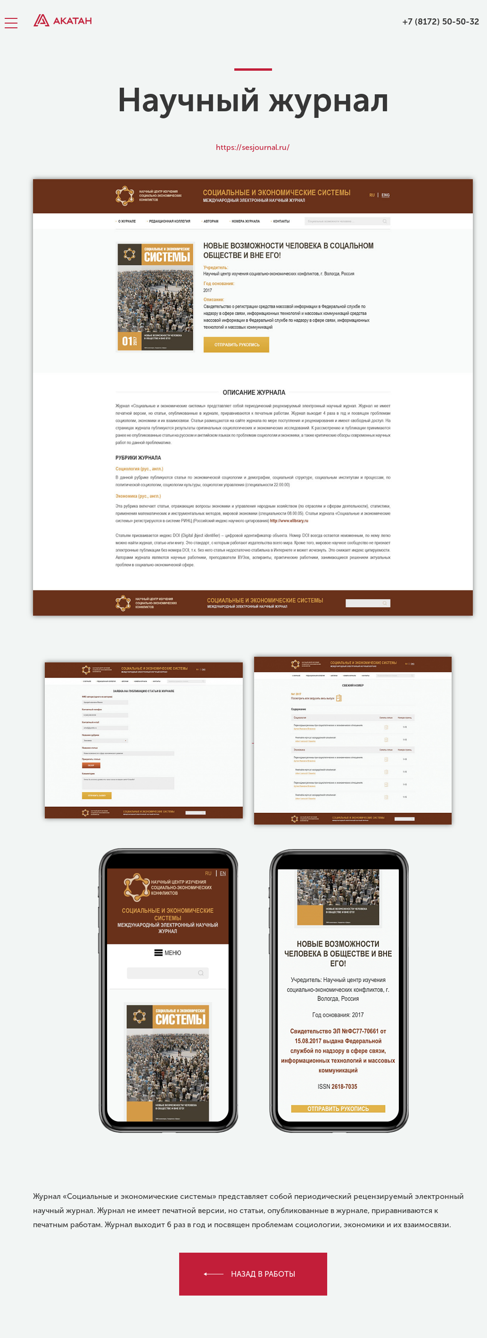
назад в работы (263, 1274)
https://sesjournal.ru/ (253, 147)
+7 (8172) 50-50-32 (441, 22)
